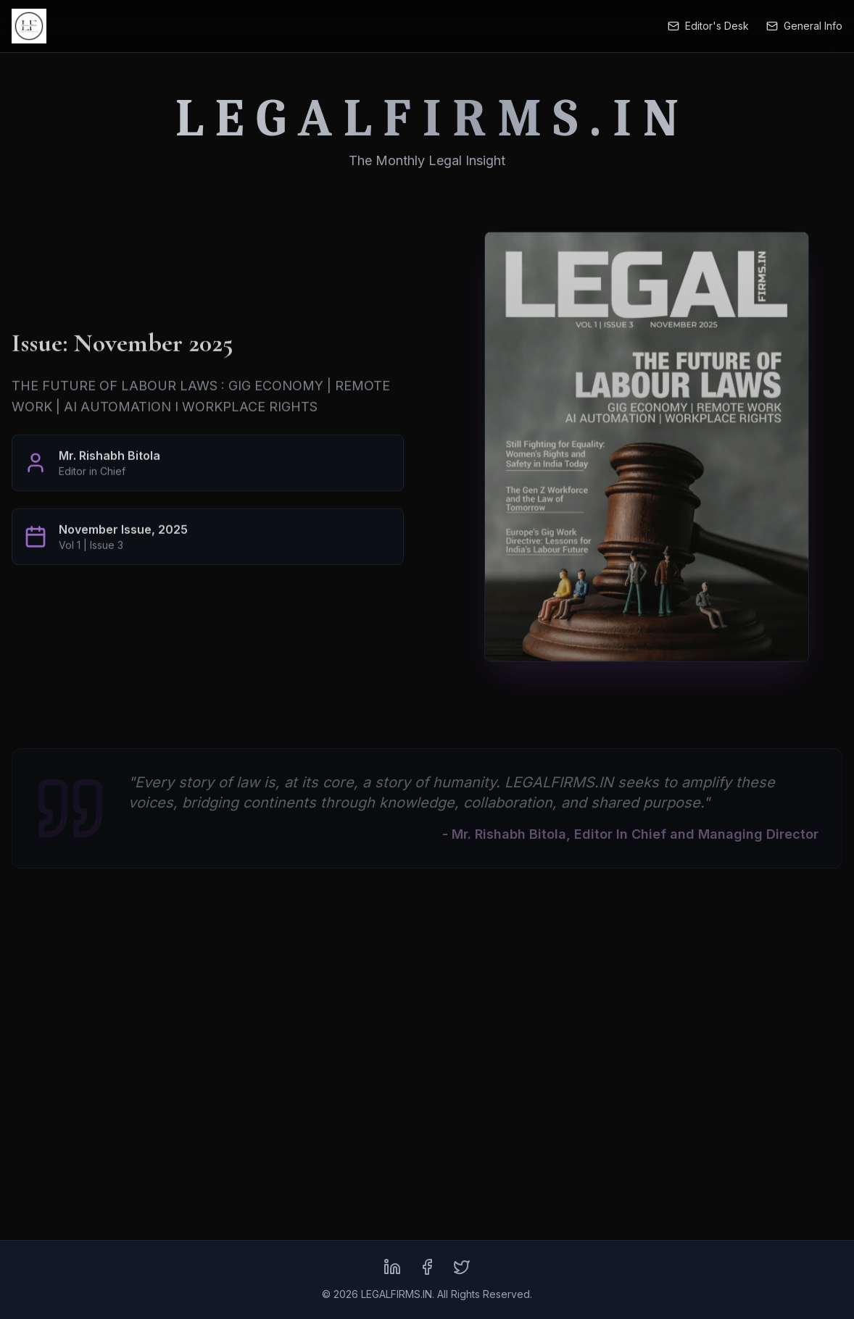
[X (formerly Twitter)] (461, 1267)
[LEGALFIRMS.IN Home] (29, 26)
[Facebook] (427, 1267)
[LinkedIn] (392, 1267)
